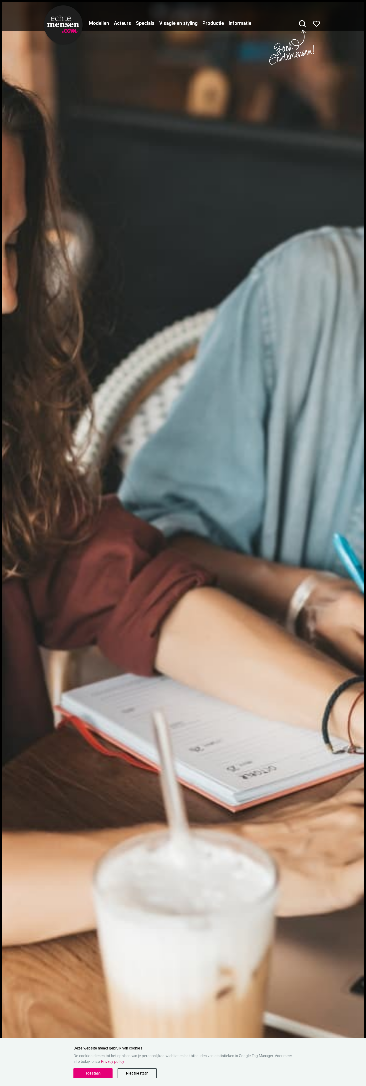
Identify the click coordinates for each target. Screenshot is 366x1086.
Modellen (99, 23)
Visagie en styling (178, 23)
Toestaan (93, 1073)
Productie (213, 23)
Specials (145, 23)
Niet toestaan (137, 1073)
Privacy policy (112, 1061)
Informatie (240, 23)
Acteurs (122, 23)
